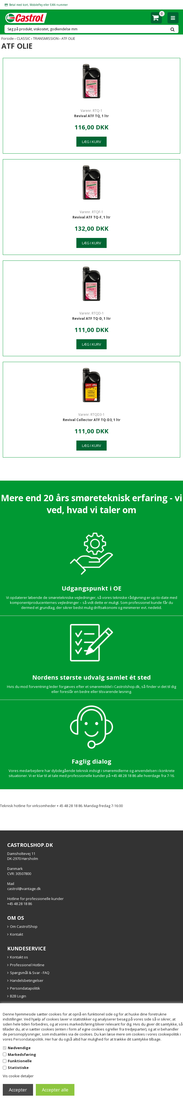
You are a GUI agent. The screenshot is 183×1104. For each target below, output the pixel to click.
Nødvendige (19, 1047)
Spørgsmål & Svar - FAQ (29, 972)
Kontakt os (19, 957)
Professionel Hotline (27, 964)
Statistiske (18, 1067)
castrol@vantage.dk (24, 888)
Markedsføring (22, 1054)
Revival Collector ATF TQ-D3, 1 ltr (92, 419)
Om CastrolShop (23, 926)
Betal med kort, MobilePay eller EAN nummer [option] (38, 5)
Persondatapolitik (28, 1039)
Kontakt (16, 934)
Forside (7, 38)
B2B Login (18, 996)
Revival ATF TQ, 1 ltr (91, 116)
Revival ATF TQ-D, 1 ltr (91, 318)
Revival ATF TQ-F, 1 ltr (91, 217)
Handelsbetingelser (26, 980)
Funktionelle (20, 1060)
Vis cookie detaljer (18, 1075)
